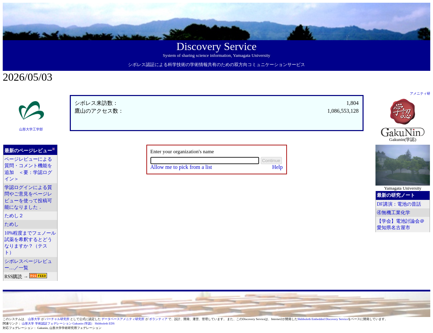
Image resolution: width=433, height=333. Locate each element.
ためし (11, 224)
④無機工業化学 (393, 212)
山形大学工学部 (31, 129)
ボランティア (158, 319)
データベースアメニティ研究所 (123, 319)
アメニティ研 (420, 93)
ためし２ (13, 215)
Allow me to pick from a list (181, 167)
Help (277, 167)
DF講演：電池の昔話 (399, 204)
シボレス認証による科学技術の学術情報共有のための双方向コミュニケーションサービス (216, 64)
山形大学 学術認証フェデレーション (46, 323)
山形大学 (34, 319)
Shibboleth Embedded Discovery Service (323, 319)
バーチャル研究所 (57, 319)
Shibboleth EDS (104, 323)
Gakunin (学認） (83, 323)
